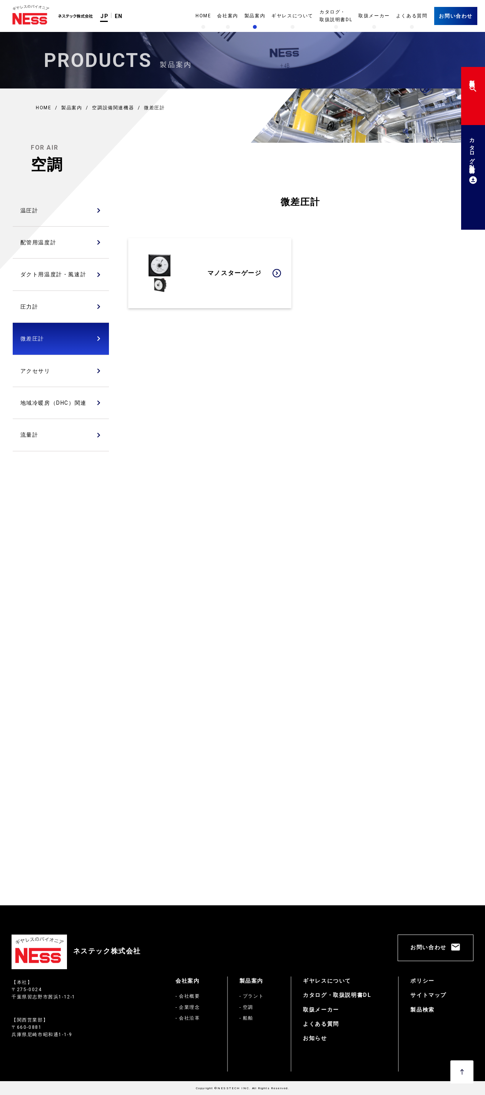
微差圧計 (32, 339)
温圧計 (29, 210)
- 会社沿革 (188, 1018)
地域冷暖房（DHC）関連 (53, 403)
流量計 (29, 435)
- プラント (251, 996)
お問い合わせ (456, 16)
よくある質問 (321, 1024)
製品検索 (471, 84)
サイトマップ (428, 995)
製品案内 (251, 981)
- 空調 (246, 1007)
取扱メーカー (321, 1010)
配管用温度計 (38, 242)
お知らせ (315, 1038)
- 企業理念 (188, 1007)
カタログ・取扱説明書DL (337, 995)
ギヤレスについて (327, 981)
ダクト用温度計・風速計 (53, 274)
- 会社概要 (188, 996)
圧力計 (29, 307)
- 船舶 (246, 1018)
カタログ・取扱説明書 (471, 159)
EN (119, 16)
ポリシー (422, 981)
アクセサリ (35, 371)
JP (104, 16)
